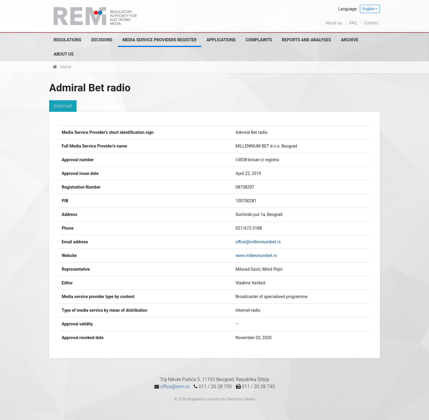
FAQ (353, 23)
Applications (221, 39)
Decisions (101, 39)
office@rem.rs (174, 386)
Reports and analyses (306, 39)
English (368, 9)
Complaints (258, 39)
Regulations (67, 39)
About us (334, 23)
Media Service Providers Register (159, 39)
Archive (349, 39)
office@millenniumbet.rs (258, 241)
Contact (371, 23)
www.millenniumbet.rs (256, 255)
